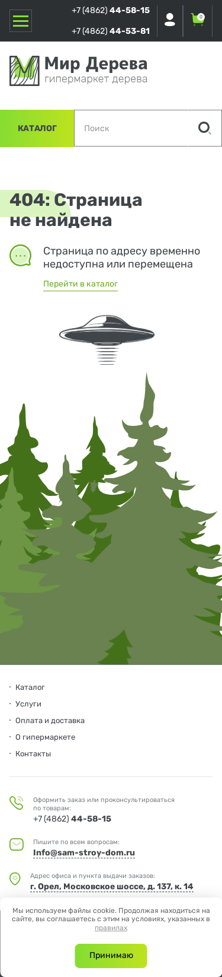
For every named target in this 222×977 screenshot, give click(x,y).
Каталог (37, 128)
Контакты (33, 753)
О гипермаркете (45, 737)
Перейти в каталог (80, 284)
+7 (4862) (111, 10)
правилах (111, 928)
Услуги (28, 703)
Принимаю (111, 955)
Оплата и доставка (50, 720)
